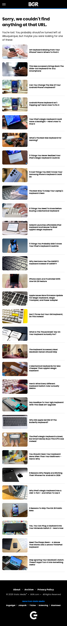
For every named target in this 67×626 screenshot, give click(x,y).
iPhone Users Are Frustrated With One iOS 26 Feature (44, 280)
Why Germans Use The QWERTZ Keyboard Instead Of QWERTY (44, 262)
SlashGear (56, 605)
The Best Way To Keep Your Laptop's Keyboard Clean (46, 192)
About (16, 589)
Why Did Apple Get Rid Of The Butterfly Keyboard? (43, 421)
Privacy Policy (46, 589)
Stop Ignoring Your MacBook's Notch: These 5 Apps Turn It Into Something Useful (46, 562)
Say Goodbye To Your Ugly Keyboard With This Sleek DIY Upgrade (46, 403)
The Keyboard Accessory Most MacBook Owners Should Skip (43, 351)
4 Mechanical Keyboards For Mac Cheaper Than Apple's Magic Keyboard (45, 368)
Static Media (20, 594)
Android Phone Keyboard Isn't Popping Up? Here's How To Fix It (44, 104)
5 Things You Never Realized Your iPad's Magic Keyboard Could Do (45, 156)
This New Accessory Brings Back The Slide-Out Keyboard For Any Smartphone (46, 68)
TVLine (32, 605)
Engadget (10, 605)
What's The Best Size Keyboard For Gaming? (45, 139)
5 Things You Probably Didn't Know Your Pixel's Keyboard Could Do (45, 245)
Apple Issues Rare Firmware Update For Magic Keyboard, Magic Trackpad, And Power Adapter (46, 297)
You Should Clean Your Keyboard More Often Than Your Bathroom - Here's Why (45, 456)
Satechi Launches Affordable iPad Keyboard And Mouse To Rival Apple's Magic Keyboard (45, 227)
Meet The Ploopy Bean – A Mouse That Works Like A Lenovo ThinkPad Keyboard (45, 544)
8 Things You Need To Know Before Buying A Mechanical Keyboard (45, 209)
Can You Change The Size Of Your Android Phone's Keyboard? (45, 86)
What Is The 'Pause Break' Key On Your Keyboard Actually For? (44, 333)
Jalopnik (22, 605)
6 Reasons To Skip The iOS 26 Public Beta (45, 509)
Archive (29, 589)
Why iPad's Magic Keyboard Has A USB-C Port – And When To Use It (45, 492)
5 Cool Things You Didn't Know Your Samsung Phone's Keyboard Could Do (45, 174)
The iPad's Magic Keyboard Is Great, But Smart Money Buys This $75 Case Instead (46, 438)
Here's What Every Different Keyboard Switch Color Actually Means (44, 386)
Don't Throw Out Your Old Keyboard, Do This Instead (46, 315)
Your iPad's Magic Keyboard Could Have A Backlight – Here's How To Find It (45, 121)
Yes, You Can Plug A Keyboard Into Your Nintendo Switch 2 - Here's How (46, 527)
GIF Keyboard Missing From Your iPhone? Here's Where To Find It (44, 51)
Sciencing (43, 605)
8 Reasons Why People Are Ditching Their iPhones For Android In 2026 (45, 474)
